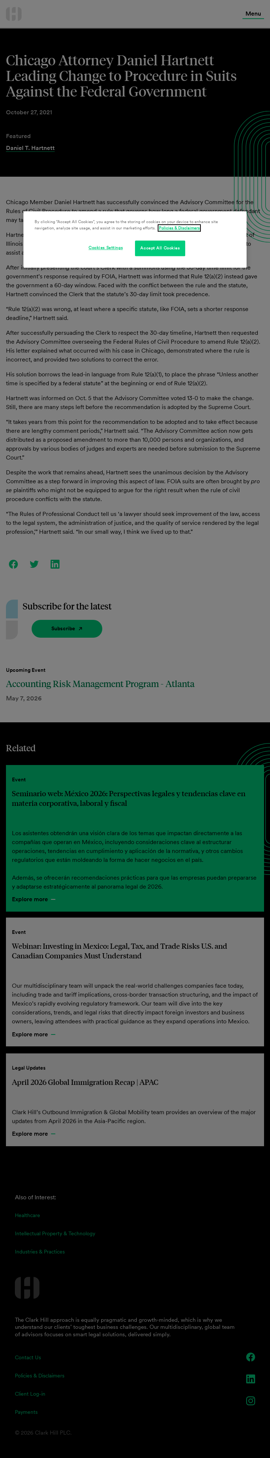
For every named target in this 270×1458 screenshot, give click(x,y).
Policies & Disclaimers (179, 228)
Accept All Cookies (160, 248)
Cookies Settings (106, 248)
